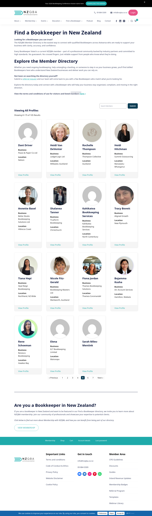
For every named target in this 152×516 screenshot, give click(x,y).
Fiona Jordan (90, 277)
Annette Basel (27, 207)
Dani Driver (25, 144)
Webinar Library (116, 502)
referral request (30, 78)
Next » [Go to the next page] (100, 377)
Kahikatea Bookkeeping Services (90, 211)
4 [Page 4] (77, 377)
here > (83, 93)
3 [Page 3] (72, 377)
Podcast (90, 20)
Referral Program (117, 490)
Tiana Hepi (25, 277)
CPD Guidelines (116, 459)
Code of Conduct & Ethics (57, 465)
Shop (62, 440)
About (16, 20)
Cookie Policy (52, 483)
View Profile (23, 174)
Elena (53, 340)
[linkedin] (120, 20)
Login (133, 11)
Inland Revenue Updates (120, 477)
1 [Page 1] (62, 377)
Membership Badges (118, 483)
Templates (113, 496)
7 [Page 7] (93, 377)
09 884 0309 (101, 12)
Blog (99, 20)
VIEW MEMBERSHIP (26, 427)
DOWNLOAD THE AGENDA (96, 3)
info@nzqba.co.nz (120, 12)
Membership (30, 20)
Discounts (113, 465)
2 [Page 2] (67, 377)
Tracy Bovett (122, 207)
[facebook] (116, 20)
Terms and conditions (55, 459)
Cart (71, 440)
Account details (84, 440)
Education (56, 20)
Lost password (101, 440)
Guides (112, 471)
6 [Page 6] (87, 377)
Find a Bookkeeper (73, 20)
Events (43, 20)
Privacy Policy (52, 471)
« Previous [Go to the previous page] (53, 377)
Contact (108, 20)
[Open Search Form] (132, 20)
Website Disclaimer (54, 477)
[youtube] (124, 20)
